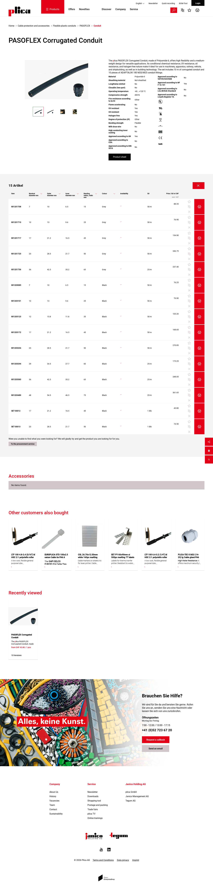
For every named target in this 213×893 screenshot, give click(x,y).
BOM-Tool (183, 3)
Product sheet (119, 157)
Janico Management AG (137, 796)
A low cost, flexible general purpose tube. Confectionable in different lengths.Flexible (22, 562)
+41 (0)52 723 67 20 (157, 730)
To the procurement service (23, 444)
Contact (53, 809)
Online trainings (95, 818)
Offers (71, 9)
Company (120, 9)
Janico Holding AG (136, 784)
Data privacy (123, 860)
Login (197, 3)
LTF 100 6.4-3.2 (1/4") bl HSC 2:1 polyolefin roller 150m (156, 557)
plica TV (91, 813)
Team (52, 805)
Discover (106, 9)
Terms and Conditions (103, 860)
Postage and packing (97, 805)
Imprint (135, 860)
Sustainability (56, 813)
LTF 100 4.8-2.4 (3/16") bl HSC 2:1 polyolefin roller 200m (23, 557)
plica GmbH (131, 792)
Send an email (156, 748)
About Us (53, 792)
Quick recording (168, 3)
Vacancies (54, 800)
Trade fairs (92, 809)
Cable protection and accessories (33, 25)
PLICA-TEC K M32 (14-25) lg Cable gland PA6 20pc (188, 557)
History (52, 796)
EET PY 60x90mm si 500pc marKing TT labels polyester (122, 557)
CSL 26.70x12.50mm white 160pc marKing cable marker (88, 557)
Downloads (92, 796)
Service (134, 9)
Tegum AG (131, 800)
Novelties (84, 9)
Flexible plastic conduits (64, 25)
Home (11, 25)
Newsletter (153, 3)
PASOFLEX (85, 25)
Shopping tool (94, 800)
